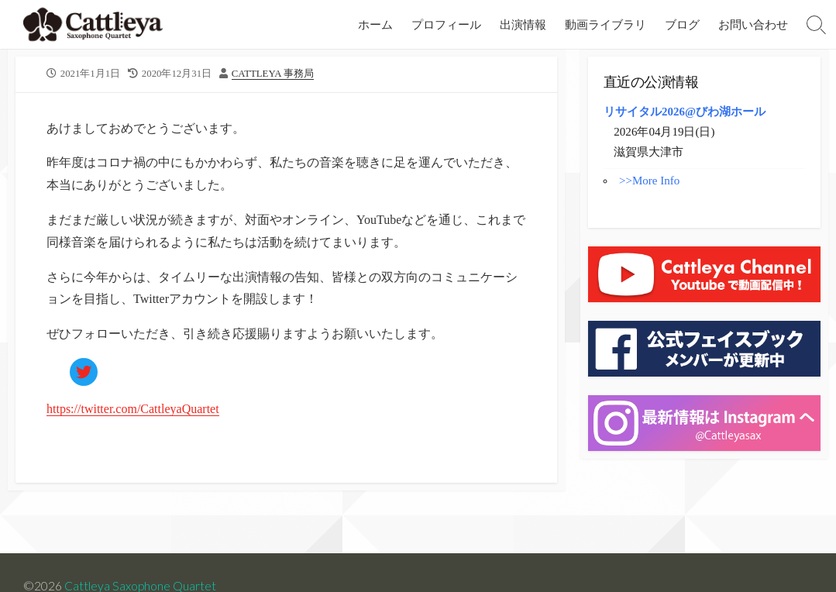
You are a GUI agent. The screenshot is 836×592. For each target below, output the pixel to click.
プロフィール (446, 24)
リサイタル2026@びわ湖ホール (684, 111)
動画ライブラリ (605, 24)
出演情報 (523, 24)
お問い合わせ (753, 24)
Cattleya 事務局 (273, 73)
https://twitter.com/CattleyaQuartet (132, 408)
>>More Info (649, 180)
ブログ (682, 24)
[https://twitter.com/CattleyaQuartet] (84, 372)
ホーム (375, 24)
